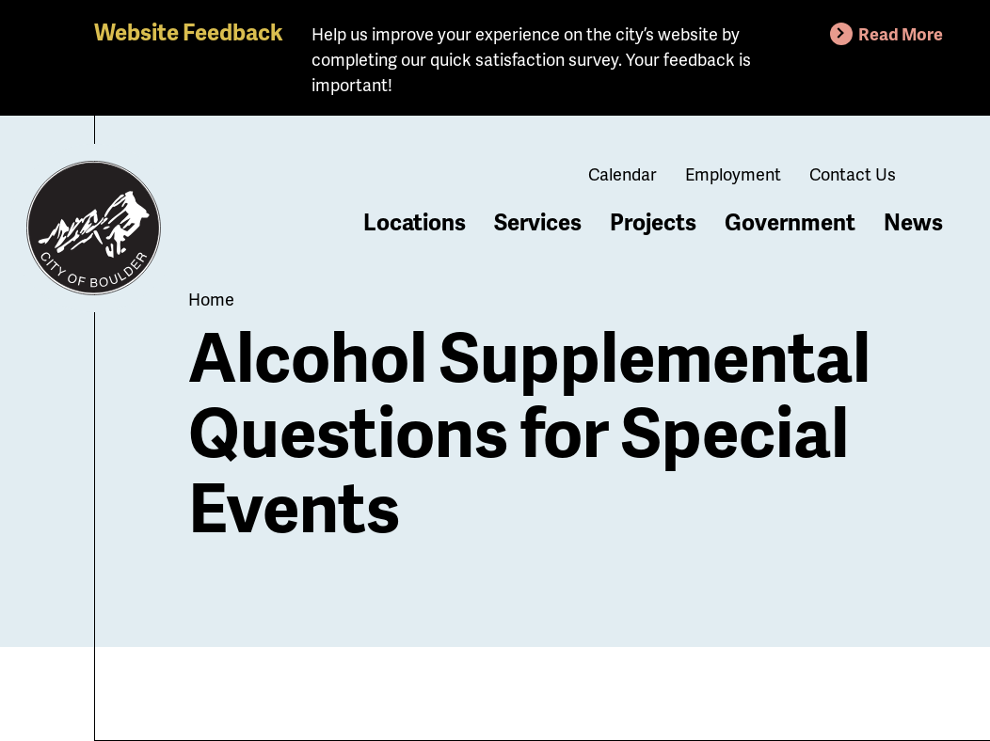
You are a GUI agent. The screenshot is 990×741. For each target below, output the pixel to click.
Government (790, 221)
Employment (733, 173)
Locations (414, 221)
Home (211, 298)
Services (538, 221)
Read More (900, 33)
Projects (653, 221)
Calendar (622, 173)
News (913, 221)
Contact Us (852, 173)
